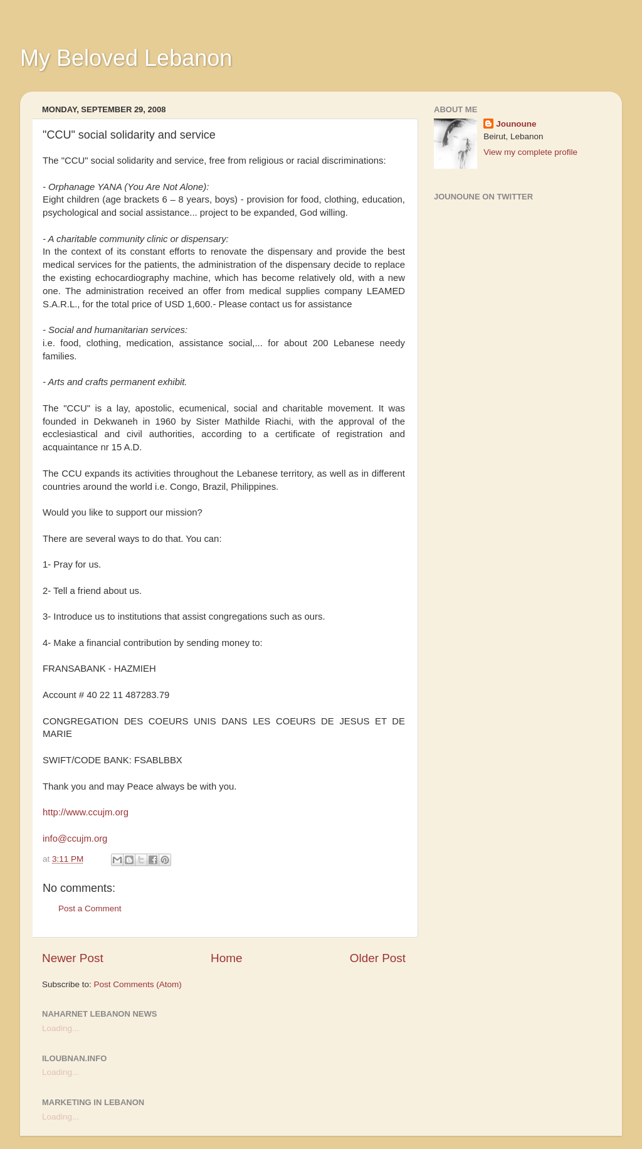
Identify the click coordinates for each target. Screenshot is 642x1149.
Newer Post (72, 958)
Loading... (60, 1028)
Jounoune (516, 124)
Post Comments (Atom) (138, 984)
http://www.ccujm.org (86, 812)
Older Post (378, 958)
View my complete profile (530, 152)
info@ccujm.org (75, 839)
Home (226, 958)
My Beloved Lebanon (126, 58)
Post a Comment (90, 908)
